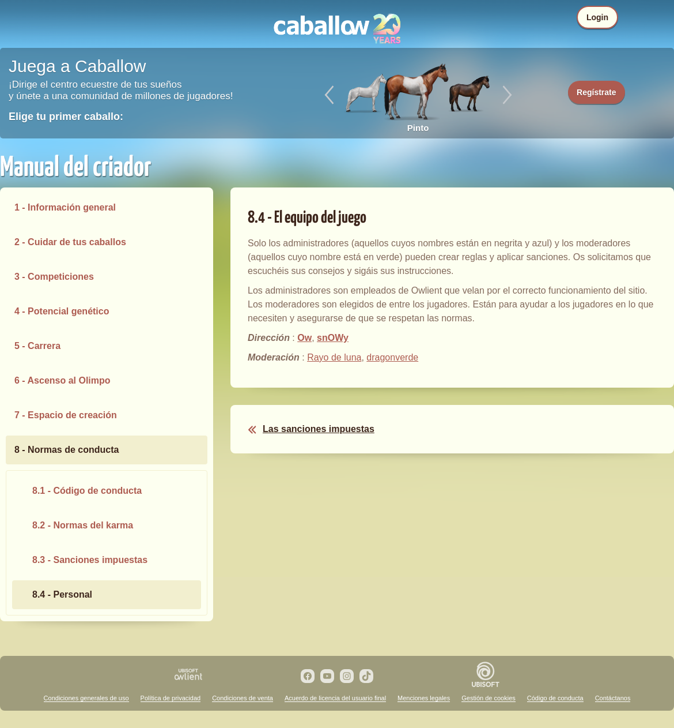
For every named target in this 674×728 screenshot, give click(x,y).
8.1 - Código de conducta (87, 491)
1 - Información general (65, 207)
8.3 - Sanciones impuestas (89, 560)
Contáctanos (613, 698)
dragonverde (392, 357)
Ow (304, 338)
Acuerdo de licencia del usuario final (335, 698)
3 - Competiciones (54, 277)
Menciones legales (423, 698)
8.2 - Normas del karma (82, 525)
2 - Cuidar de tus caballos (70, 242)
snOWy (333, 338)
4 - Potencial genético (61, 311)
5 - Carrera (37, 346)
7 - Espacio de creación (65, 415)
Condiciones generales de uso (86, 698)
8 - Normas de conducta (66, 450)
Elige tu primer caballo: (66, 116)
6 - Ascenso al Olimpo (62, 380)
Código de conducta (555, 698)
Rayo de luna (334, 357)
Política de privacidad (171, 698)
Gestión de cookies (488, 698)
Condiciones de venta (242, 698)
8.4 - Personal (62, 594)
